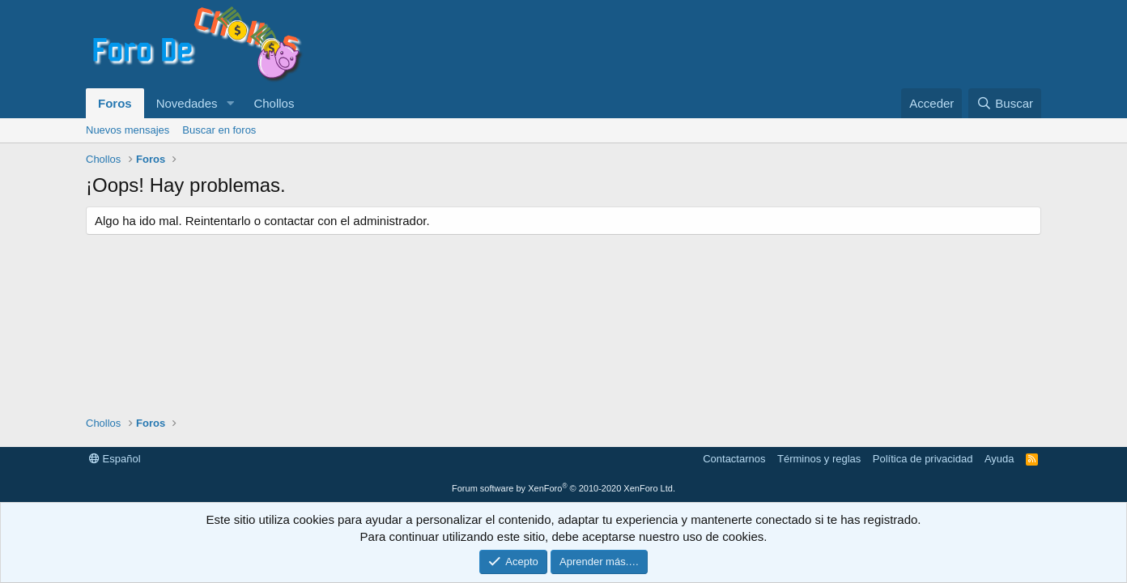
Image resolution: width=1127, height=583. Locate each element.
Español (115, 459)
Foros (115, 103)
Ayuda (999, 459)
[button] (230, 103)
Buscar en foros (219, 130)
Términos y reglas (819, 459)
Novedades (187, 103)
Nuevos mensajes (127, 130)
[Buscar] (1004, 103)
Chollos (273, 103)
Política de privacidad (923, 459)
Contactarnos (734, 459)
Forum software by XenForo (563, 488)
